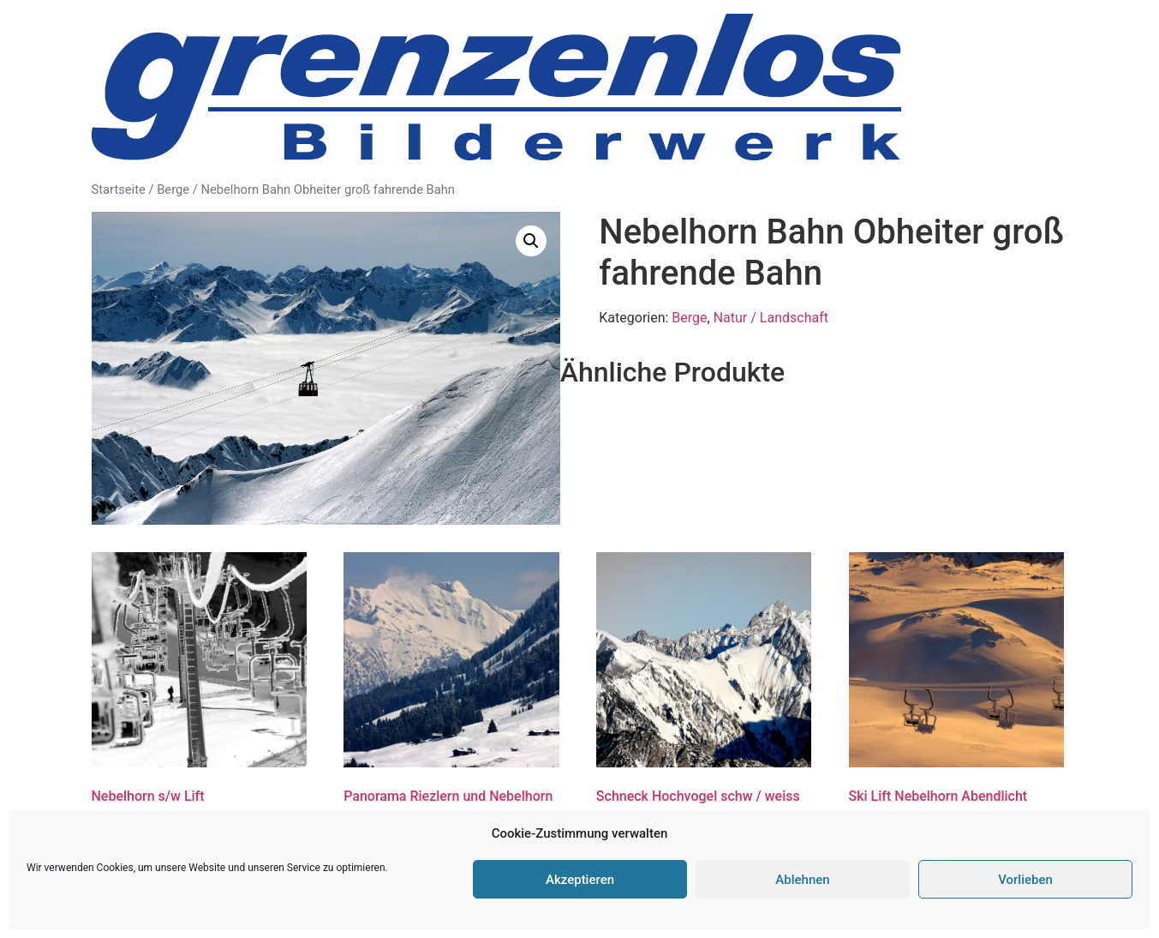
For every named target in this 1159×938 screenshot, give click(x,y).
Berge (173, 189)
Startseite (119, 189)
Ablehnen (802, 879)
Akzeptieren (580, 879)
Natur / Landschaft (771, 318)
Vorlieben (1025, 879)
